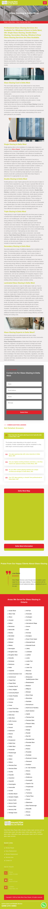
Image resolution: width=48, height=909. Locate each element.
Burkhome (11, 664)
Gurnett (11, 790)
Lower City (29, 667)
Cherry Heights (13, 689)
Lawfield (28, 655)
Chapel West (12, 683)
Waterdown (29, 802)
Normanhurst (29, 704)
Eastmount (12, 730)
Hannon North (12, 800)
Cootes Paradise (13, 696)
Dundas (11, 724)
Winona (28, 812)
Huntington (29, 617)
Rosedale (28, 752)
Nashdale (28, 701)
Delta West (12, 22)
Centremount (12, 677)
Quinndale (29, 726)
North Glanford (30, 711)
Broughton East (13, 651)
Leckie (28, 658)
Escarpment (12, 740)
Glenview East (13, 765)
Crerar (10, 705)
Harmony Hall (12, 809)
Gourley (11, 771)
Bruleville (11, 658)
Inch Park (28, 620)
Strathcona (29, 777)
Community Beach (14, 692)
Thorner (28, 789)
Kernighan (29, 636)
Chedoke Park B (13, 686)
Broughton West (13, 655)
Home (5, 22)
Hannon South (13, 803)
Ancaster (11, 620)
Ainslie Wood (12, 610)
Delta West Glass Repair (24, 897)
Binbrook (11, 639)
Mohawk (28, 692)
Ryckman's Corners (31, 758)
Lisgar (28, 664)
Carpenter (11, 670)
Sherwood (29, 761)
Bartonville (11, 629)
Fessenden (12, 749)
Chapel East (12, 680)
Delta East (11, 715)
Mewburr (28, 685)
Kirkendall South (30, 645)
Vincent (28, 799)
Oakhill (28, 714)
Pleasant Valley (30, 723)
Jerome (28, 626)
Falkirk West (12, 746)
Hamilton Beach (13, 793)
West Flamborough (31, 805)
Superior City (29, 783)
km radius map (24, 516)
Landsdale (29, 651)
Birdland (11, 642)
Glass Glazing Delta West (23, 22)
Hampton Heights (13, 797)
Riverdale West (30, 742)
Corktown (11, 699)
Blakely (11, 645)
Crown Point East (13, 708)
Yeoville (28, 815)
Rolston (28, 748)
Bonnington (12, 648)
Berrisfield (11, 636)
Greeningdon (12, 784)
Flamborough (12, 752)
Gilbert (10, 759)
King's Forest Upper (31, 639)
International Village (31, 623)
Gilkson (11, 762)
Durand (11, 727)
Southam (28, 764)
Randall (28, 733)
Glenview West (13, 768)
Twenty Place (30, 796)
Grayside (11, 774)
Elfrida (10, 737)
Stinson (28, 771)
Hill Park (28, 610)
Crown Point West (14, 711)
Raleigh (28, 729)
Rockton (28, 745)
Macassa (28, 670)
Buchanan (11, 661)
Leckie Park (29, 661)
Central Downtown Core (15, 673)
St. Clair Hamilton (31, 767)
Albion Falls (12, 613)
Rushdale (28, 755)
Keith (27, 629)
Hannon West (12, 806)
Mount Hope (29, 695)
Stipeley (28, 774)
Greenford (11, 778)
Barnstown (12, 626)
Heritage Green (13, 812)
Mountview (29, 698)
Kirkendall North (30, 642)
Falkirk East (12, 743)
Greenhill (11, 781)
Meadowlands (30, 682)
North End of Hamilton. (32, 707)
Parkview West (30, 720)
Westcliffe (28, 808)
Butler (10, 667)
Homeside (29, 613)
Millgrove (28, 688)
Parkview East (30, 717)
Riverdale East (30, 739)
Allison (10, 617)
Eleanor (11, 733)
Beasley (11, 632)
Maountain (29, 673)
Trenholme (29, 793)
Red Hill (28, 736)
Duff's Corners (13, 721)
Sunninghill (29, 780)
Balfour (11, 623)
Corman (11, 702)
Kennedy (28, 632)
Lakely (28, 648)
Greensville (12, 787)
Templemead (29, 786)
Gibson (11, 756)
